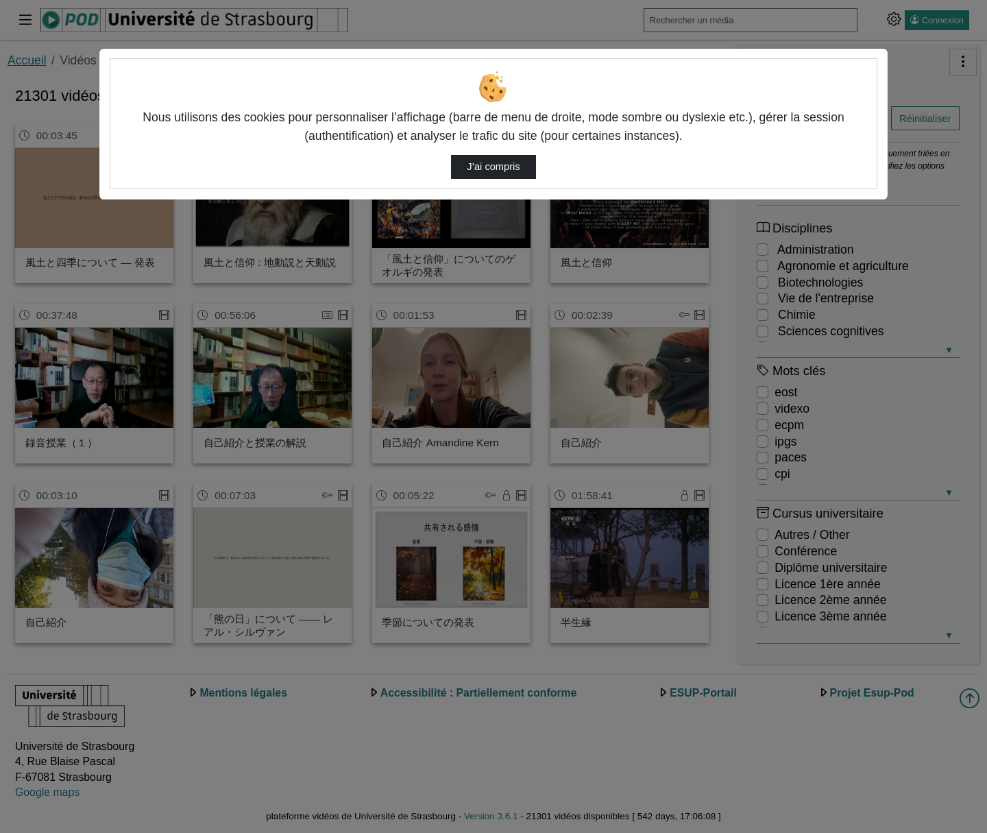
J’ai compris (493, 166)
